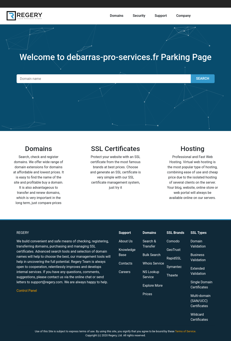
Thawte (172, 275)
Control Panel (27, 291)
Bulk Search (152, 255)
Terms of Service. (185, 331)
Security (139, 16)
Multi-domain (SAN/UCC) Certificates (201, 301)
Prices (147, 294)
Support (161, 16)
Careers (125, 272)
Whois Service (153, 263)
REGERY (23, 233)
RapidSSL (174, 258)
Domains (116, 16)
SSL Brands (175, 233)
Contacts (125, 263)
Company (183, 16)
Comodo (173, 241)
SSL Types (199, 233)
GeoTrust (174, 250)
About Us (126, 241)
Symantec (174, 267)
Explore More (153, 285)
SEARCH (202, 78)
